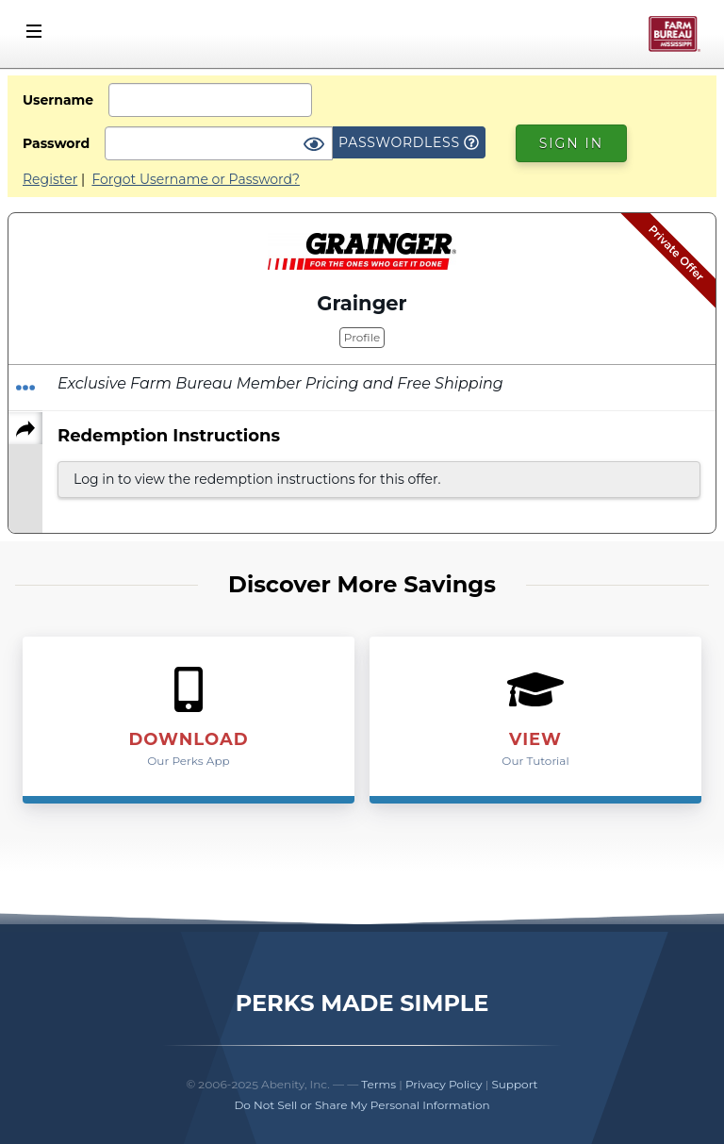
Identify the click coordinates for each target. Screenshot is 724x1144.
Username (58, 99)
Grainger (361, 303)
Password (56, 143)
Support (514, 1084)
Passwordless (408, 142)
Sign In (571, 143)
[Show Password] (314, 145)
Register (50, 179)
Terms (378, 1084)
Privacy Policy (444, 1084)
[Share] (25, 428)
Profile (362, 337)
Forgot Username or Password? (195, 179)
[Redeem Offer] (25, 388)
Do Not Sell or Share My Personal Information (361, 1105)
